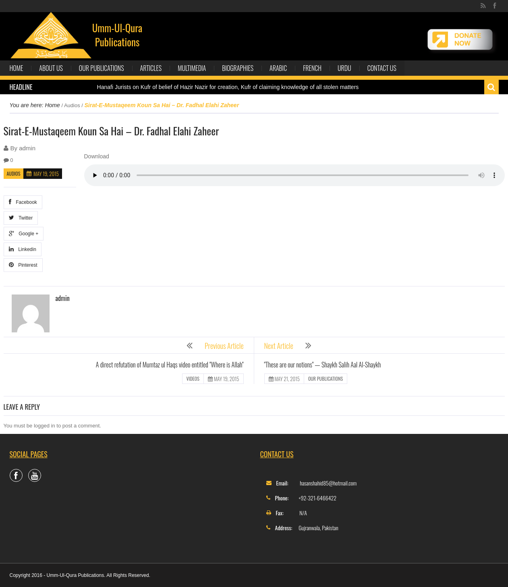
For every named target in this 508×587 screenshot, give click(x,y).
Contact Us (381, 68)
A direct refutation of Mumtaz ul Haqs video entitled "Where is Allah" (170, 364)
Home (16, 68)
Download (96, 156)
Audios (72, 105)
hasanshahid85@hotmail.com (328, 483)
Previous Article (224, 345)
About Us (51, 68)
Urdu (344, 68)
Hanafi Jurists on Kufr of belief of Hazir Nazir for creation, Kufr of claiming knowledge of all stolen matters (228, 87)
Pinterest (23, 265)
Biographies (237, 68)
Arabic (278, 68)
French (312, 68)
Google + (24, 233)
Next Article (278, 345)
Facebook (23, 202)
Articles (151, 68)
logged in (44, 426)
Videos (193, 378)
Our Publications (101, 68)
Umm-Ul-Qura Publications (117, 34)
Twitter (21, 218)
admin (27, 148)
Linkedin (22, 249)
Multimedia (192, 68)
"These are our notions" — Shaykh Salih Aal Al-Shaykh (322, 364)
